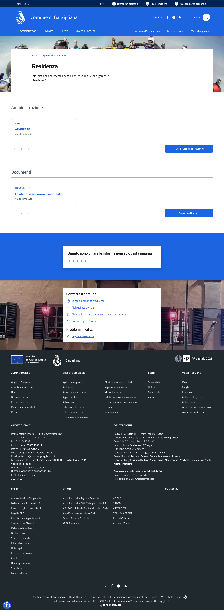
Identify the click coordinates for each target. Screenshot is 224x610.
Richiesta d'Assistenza (22, 528)
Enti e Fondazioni (20, 402)
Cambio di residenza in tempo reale (38, 194)
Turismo (108, 407)
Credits (14, 558)
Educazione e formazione (75, 417)
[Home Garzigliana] (46, 17)
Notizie (151, 387)
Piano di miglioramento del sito (27, 508)
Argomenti (47, 55)
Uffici (18, 123)
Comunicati (154, 392)
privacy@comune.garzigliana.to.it (138, 475)
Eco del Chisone (121, 518)
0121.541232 (23, 441)
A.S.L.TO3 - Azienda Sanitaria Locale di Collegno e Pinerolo (93, 508)
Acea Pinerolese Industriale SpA (79, 513)
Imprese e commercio (116, 387)
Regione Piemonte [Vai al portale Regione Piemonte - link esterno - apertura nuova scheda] (22, 3)
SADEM (117, 503)
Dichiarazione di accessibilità (25, 503)
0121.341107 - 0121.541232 (30, 437)
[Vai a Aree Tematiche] (156, 3)
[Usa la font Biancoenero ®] (125, 3)
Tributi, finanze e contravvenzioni (121, 402)
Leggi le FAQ (17, 513)
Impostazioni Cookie (21, 553)
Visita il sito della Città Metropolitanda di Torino (87, 503)
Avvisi (151, 397)
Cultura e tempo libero (74, 412)
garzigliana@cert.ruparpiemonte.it (35, 452)
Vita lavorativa (112, 412)
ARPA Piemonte (71, 523)
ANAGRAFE (22, 129)
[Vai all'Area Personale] (190, 3)
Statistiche (16, 568)
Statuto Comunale (20, 538)
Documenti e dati (189, 213)
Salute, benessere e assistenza (120, 397)
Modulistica (22, 188)
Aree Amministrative (22, 387)
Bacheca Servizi (19, 533)
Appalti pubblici (70, 397)
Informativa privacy (21, 543)
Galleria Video (189, 402)
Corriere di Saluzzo (122, 523)
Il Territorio (187, 392)
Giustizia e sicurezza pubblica (119, 382)
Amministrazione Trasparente (26, 498)
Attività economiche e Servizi (197, 407)
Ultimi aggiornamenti (22, 563)
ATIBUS (117, 498)
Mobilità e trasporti (114, 392)
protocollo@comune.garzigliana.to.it (36, 456)
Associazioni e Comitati (194, 412)
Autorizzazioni (70, 402)
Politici (14, 412)
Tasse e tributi (155, 382)
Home (35, 55)
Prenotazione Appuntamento (26, 518)
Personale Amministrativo (24, 407)
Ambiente (68, 387)
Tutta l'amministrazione (189, 148)
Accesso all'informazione (147, 31)
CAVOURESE (120, 508)
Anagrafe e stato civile (74, 392)
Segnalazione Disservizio (23, 523)
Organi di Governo (20, 382)
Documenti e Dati (20, 397)
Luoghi (185, 387)
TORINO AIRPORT (122, 513)
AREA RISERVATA (110, 605)
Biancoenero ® (124, 601)
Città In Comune (174, 597)
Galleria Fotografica (192, 397)
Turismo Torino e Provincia (76, 518)
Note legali (16, 548)
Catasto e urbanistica (73, 407)
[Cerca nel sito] (206, 17)
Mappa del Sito (19, 573)
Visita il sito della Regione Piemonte (81, 498)
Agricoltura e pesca (72, 382)
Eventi (185, 382)
